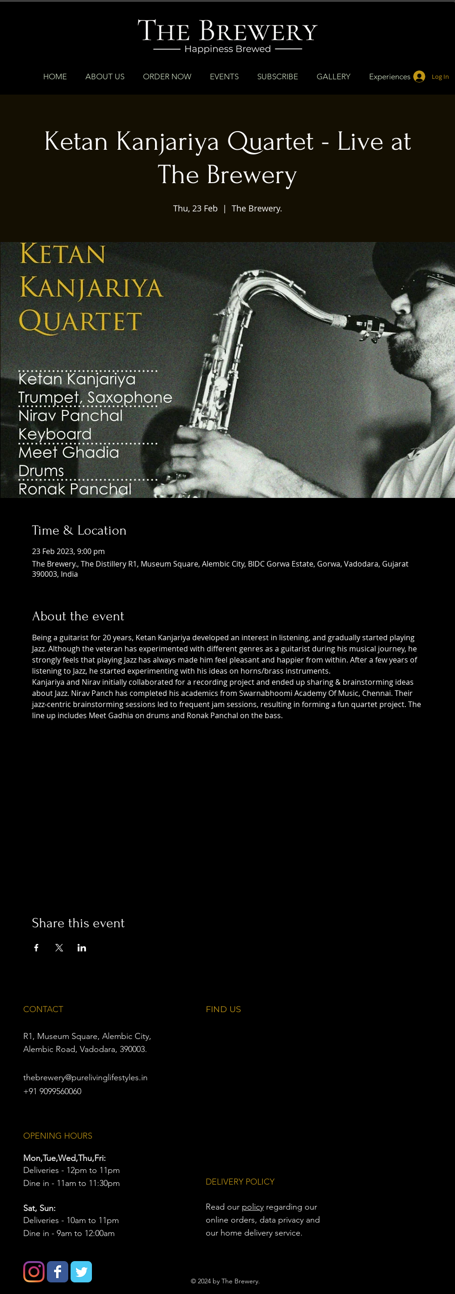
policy (253, 1207)
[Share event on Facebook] (36, 947)
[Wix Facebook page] (57, 1271)
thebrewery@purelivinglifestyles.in (85, 1077)
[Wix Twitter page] (81, 1271)
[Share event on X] (59, 947)
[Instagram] (34, 1271)
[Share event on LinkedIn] (82, 947)
